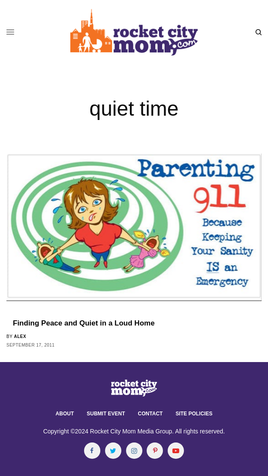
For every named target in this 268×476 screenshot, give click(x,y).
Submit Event (106, 414)
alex (20, 336)
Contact (150, 414)
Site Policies (193, 414)
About (65, 414)
